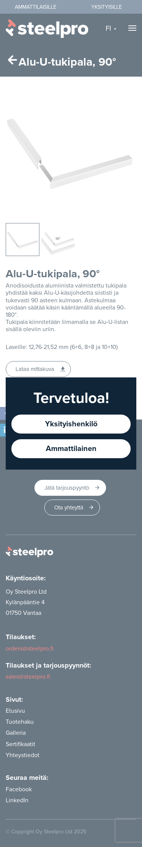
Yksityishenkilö (71, 424)
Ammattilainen (71, 448)
